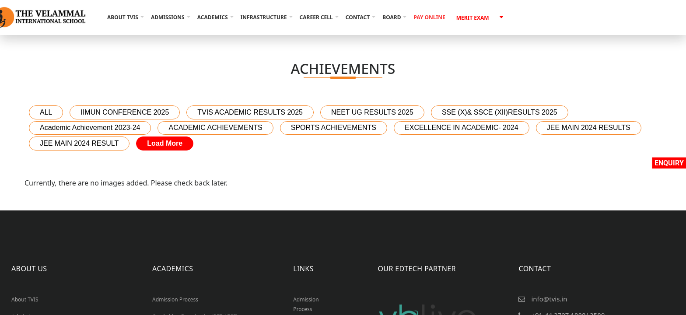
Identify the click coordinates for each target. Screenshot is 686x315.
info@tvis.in (549, 298)
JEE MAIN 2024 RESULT (79, 143)
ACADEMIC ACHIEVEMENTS (215, 127)
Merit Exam (472, 17)
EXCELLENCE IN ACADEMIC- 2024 (461, 127)
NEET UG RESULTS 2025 (372, 112)
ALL (46, 112)
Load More (164, 143)
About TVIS (122, 17)
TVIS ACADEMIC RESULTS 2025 (250, 112)
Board (391, 17)
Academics (212, 17)
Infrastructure (264, 17)
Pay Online (429, 17)
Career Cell (316, 17)
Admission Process (175, 299)
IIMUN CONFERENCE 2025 (124, 112)
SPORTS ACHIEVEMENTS (333, 127)
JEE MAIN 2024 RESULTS (588, 127)
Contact (358, 17)
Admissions (168, 17)
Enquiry (669, 163)
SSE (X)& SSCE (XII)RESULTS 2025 (499, 112)
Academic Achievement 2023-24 (90, 127)
